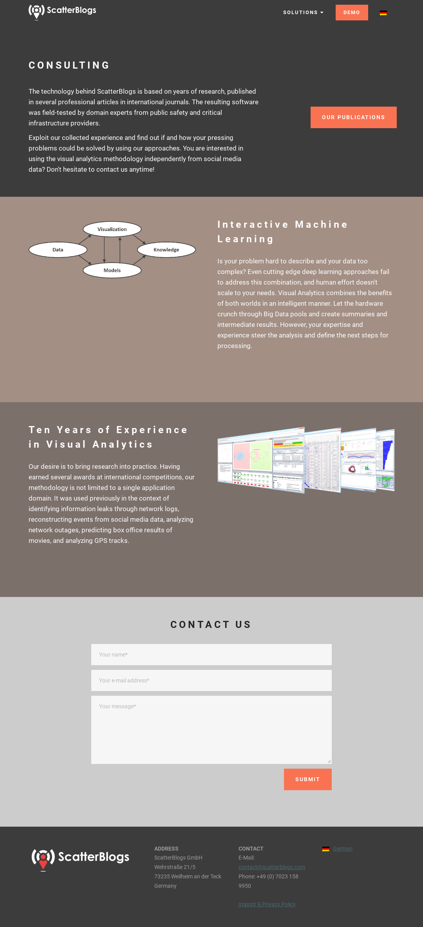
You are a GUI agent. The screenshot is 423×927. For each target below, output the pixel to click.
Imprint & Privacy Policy (267, 904)
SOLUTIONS (303, 12)
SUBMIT (307, 779)
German (342, 848)
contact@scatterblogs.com (272, 867)
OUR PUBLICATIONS (353, 117)
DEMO (351, 12)
